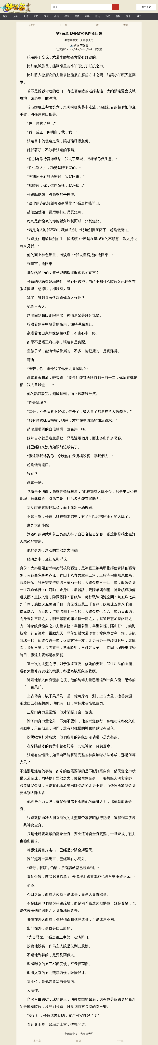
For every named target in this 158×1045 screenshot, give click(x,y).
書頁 (126, 25)
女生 (15, 16)
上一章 (63, 25)
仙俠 (56, 16)
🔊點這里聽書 (79, 45)
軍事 (87, 16)
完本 (128, 16)
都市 (67, 16)
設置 (32, 25)
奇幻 (36, 16)
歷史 (97, 16)
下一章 (95, 25)
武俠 (46, 16)
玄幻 (25, 16)
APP (138, 16)
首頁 (5, 16)
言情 (77, 16)
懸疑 (118, 16)
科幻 (107, 16)
